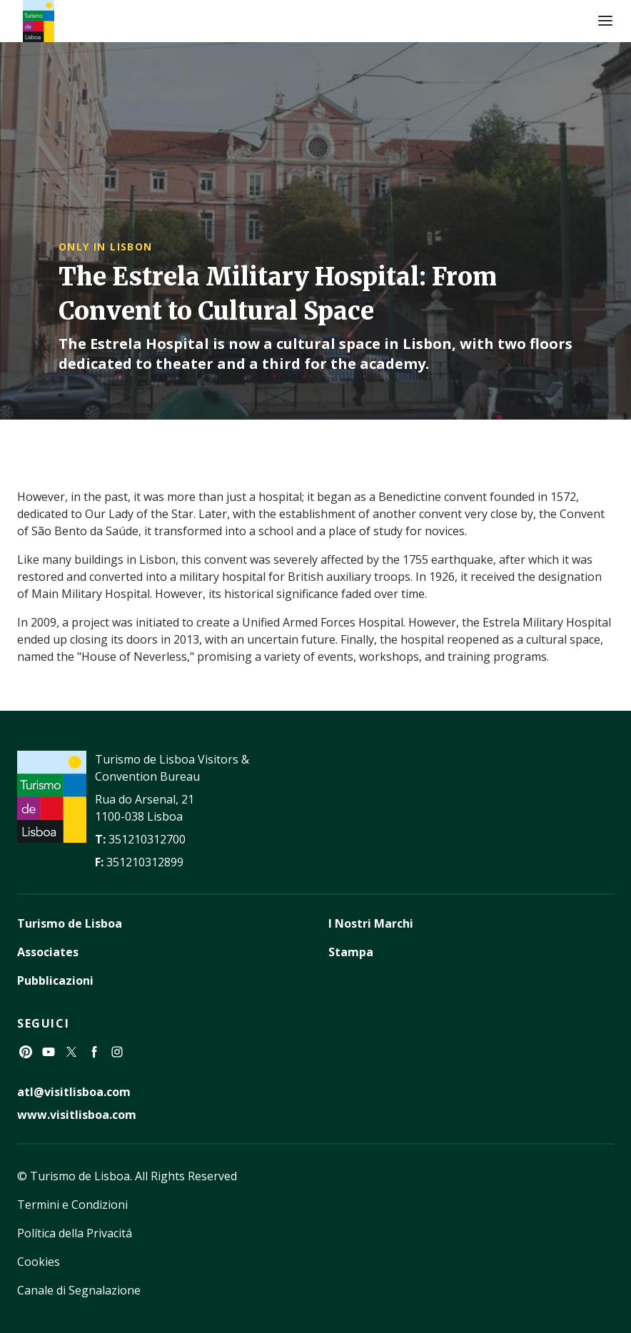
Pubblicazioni (55, 980)
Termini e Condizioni (72, 1204)
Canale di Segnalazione (79, 1290)
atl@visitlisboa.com (74, 1092)
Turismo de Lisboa (69, 923)
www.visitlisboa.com (76, 1114)
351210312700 (147, 839)
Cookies (38, 1261)
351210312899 (144, 862)
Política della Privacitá (74, 1233)
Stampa (350, 952)
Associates (48, 952)
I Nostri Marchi (370, 923)
